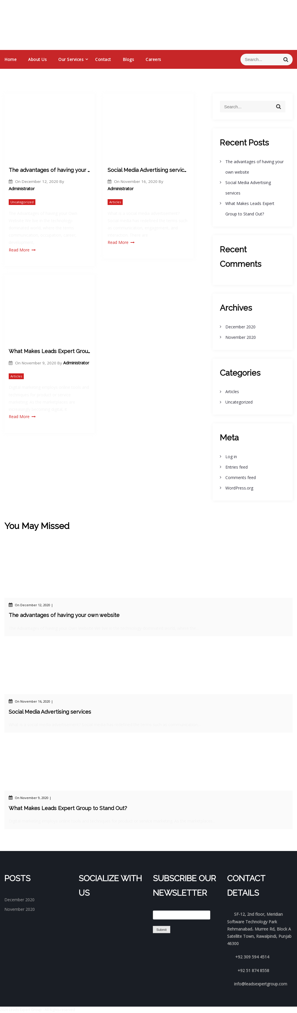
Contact (103, 59)
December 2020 (240, 327)
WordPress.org (239, 488)
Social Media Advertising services (148, 170)
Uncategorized (22, 202)
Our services (71, 59)
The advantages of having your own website (49, 170)
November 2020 (240, 337)
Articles (115, 202)
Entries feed (236, 467)
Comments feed (240, 477)
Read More (22, 250)
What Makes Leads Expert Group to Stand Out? (49, 351)
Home (10, 59)
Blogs (128, 59)
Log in (231, 456)
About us (37, 59)
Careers (153, 59)
